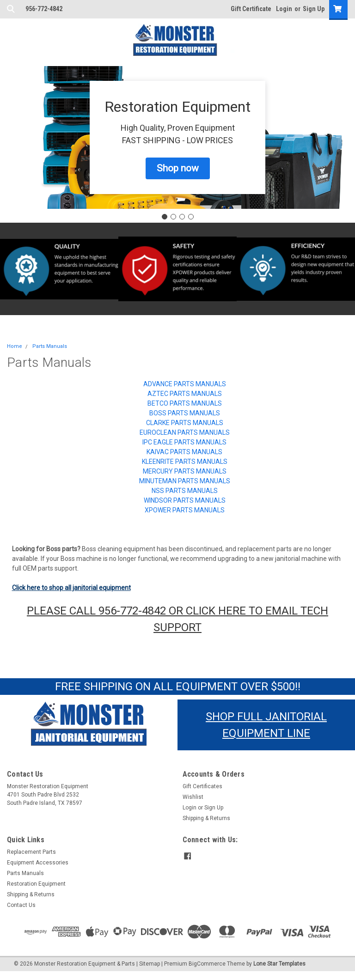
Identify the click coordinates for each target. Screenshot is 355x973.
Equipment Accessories (37, 862)
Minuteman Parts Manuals (184, 481)
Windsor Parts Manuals (185, 500)
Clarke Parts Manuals (184, 422)
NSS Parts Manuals (185, 490)
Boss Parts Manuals (184, 413)
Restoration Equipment (36, 884)
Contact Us (21, 905)
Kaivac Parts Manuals (184, 452)
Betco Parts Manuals (184, 403)
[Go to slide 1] (164, 216)
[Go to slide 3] (182, 216)
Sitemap (149, 964)
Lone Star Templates (279, 964)
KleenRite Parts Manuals (184, 461)
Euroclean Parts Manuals (185, 432)
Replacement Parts (31, 852)
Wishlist (193, 797)
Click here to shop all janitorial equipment (71, 587)
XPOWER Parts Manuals (185, 510)
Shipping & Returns (206, 818)
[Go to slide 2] (173, 216)
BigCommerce (207, 964)
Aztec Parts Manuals (184, 393)
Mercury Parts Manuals (184, 471)
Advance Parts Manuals (184, 384)
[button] (178, 169)
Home (14, 346)
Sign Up (313, 8)
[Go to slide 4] (191, 216)
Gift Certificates (202, 786)
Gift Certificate (251, 8)
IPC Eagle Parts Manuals (184, 442)
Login (284, 8)
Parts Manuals (49, 346)
